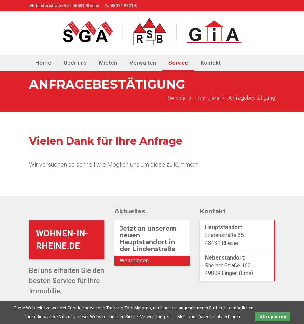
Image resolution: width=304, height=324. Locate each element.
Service (177, 98)
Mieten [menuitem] (108, 62)
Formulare (207, 98)
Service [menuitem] (178, 62)
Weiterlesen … (153, 261)
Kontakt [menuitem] (211, 62)
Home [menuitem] (43, 62)
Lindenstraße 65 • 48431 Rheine (64, 5)
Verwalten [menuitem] (142, 62)
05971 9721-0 (121, 5)
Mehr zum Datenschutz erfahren (208, 316)
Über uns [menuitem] (75, 62)
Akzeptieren (273, 316)
